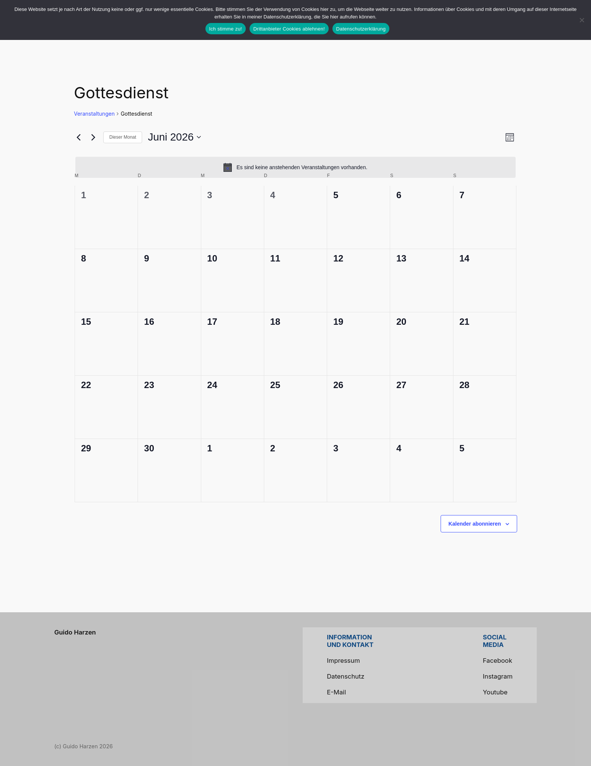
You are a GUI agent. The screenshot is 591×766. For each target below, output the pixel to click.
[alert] (295, 167)
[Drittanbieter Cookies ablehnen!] (581, 20)
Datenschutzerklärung (361, 29)
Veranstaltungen (94, 113)
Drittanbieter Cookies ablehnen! (289, 29)
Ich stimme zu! (225, 29)
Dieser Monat (122, 137)
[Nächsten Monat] (93, 137)
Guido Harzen (75, 632)
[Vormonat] (78, 137)
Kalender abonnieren (475, 524)
